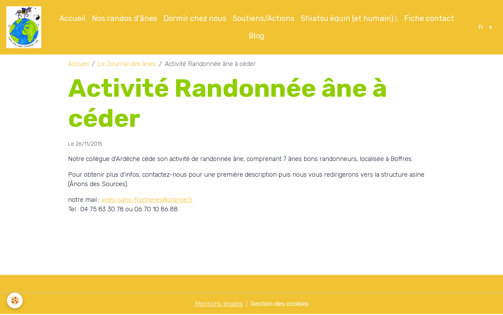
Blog (256, 35)
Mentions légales (219, 304)
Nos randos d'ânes (124, 18)
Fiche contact (429, 18)
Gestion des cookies (279, 304)
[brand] (24, 27)
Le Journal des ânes (127, 64)
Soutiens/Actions (263, 18)
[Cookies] (15, 300)
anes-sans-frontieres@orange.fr (147, 200)
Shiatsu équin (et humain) (348, 18)
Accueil (72, 18)
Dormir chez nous (194, 18)
